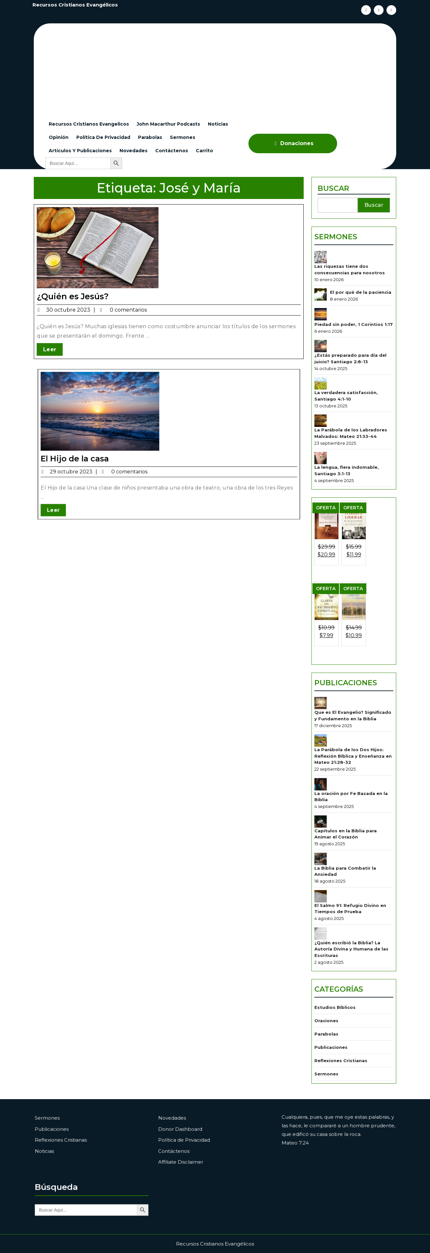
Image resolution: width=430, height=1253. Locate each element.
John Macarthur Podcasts (168, 124)
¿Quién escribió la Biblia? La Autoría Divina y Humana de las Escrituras (351, 924)
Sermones (182, 137)
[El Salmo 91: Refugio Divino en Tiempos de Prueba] (323, 875)
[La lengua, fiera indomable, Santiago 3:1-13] (323, 471)
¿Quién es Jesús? (73, 296)
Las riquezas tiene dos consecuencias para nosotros (349, 297)
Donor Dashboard (194, 1133)
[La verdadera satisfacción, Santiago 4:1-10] (323, 402)
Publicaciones (346, 679)
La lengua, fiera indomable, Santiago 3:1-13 (347, 483)
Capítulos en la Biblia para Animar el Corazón (346, 818)
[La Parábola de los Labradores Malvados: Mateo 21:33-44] (323, 437)
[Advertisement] (219, 68)
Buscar (335, 222)
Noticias (218, 124)
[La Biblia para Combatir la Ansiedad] (323, 841)
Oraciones (328, 990)
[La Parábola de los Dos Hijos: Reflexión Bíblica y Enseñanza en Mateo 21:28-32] (323, 732)
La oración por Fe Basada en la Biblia (351, 783)
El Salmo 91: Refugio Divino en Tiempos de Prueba (350, 887)
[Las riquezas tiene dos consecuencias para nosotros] (323, 286)
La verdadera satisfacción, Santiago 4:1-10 (346, 413)
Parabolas (150, 137)
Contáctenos (171, 151)
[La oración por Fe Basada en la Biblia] (323, 772)
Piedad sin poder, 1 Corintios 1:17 (353, 347)
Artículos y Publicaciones (80, 151)
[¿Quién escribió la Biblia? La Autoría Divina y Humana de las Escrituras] (323, 910)
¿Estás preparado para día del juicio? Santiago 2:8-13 (350, 379)
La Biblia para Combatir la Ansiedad (345, 852)
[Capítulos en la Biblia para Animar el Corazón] (323, 807)
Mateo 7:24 (313, 1142)
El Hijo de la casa (115, 446)
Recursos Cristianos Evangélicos (75, 5)
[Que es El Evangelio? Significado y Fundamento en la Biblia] (323, 697)
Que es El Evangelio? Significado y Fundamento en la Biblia (352, 708)
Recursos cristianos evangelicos (89, 124)
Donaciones (292, 143)
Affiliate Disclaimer (194, 1153)
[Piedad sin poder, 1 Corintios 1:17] (323, 338)
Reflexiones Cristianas (341, 1027)
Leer (53, 349)
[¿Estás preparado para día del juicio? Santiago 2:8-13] (323, 368)
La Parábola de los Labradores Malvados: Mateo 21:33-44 (351, 448)
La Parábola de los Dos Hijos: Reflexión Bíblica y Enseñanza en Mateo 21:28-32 (353, 746)
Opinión (59, 137)
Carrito (204, 151)
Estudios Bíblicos (336, 978)
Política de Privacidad (103, 137)
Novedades (133, 151)
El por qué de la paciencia (360, 318)
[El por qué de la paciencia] (323, 320)
